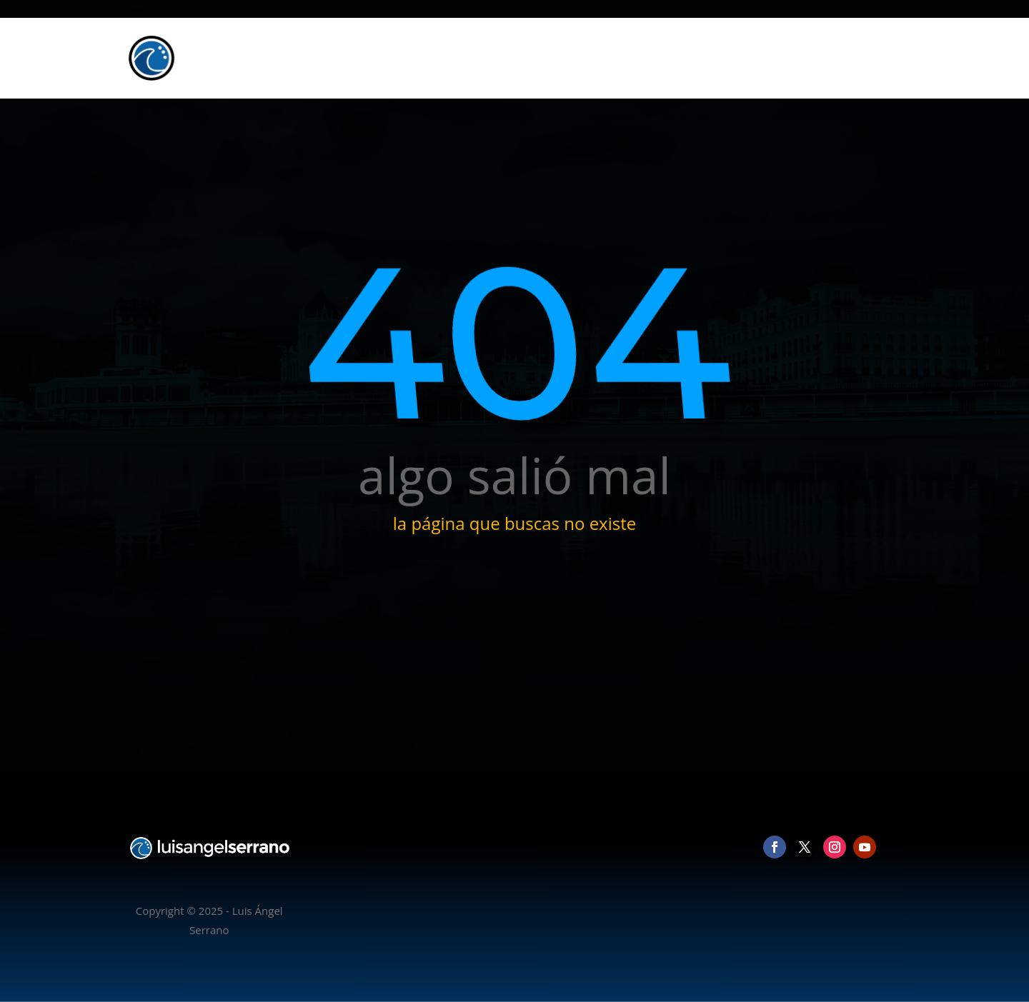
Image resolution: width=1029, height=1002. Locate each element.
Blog (821, 58)
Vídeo (780, 58)
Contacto (870, 58)
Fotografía (725, 58)
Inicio (670, 58)
